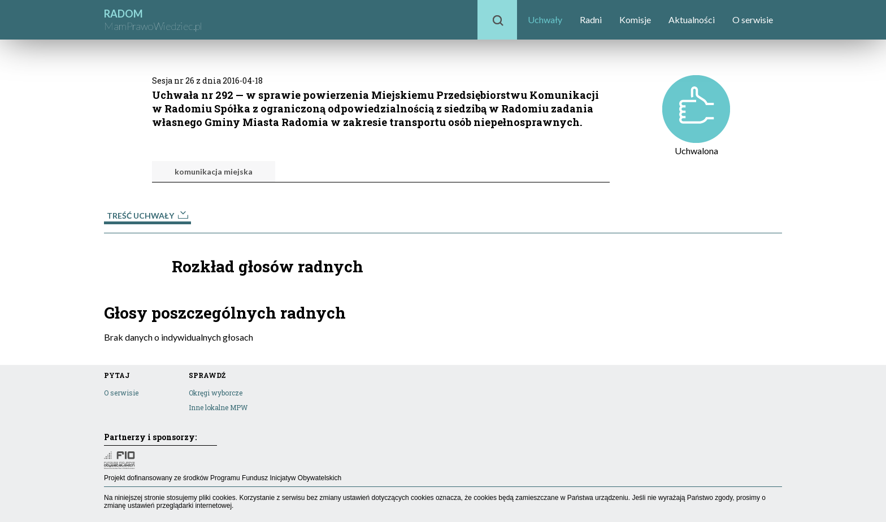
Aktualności (691, 19)
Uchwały (545, 19)
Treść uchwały (147, 215)
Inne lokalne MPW (218, 407)
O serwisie (752, 19)
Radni (591, 19)
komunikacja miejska (214, 171)
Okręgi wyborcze (215, 392)
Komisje (635, 19)
